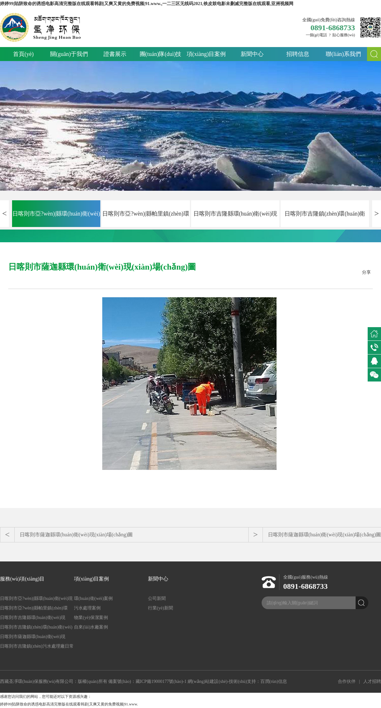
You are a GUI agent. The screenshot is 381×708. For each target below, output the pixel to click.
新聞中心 (252, 54)
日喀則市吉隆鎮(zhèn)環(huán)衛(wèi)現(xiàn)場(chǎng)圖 (324, 218)
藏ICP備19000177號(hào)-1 (161, 681)
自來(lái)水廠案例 (91, 627)
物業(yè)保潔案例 (91, 617)
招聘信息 (297, 54)
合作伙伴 (347, 681)
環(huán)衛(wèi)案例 (93, 598)
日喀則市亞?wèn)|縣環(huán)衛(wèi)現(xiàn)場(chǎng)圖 (56, 218)
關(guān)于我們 (69, 54)
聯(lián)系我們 (343, 54)
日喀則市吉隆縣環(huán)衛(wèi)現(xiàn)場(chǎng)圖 (235, 218)
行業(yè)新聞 (160, 608)
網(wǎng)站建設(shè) (207, 681)
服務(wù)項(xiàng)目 (22, 578)
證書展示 (115, 54)
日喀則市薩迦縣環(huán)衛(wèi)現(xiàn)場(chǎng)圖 (76, 534)
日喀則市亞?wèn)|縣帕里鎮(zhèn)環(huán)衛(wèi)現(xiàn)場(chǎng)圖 (145, 218)
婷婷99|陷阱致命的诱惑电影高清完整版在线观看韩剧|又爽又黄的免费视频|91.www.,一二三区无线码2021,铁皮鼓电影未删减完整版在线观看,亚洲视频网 (146, 3)
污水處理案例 (87, 608)
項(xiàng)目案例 (206, 54)
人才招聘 (372, 681)
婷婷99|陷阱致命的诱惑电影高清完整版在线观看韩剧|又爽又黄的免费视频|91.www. (69, 704)
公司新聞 (157, 598)
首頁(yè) (23, 54)
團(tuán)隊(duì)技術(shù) (161, 56)
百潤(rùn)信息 (273, 681)
